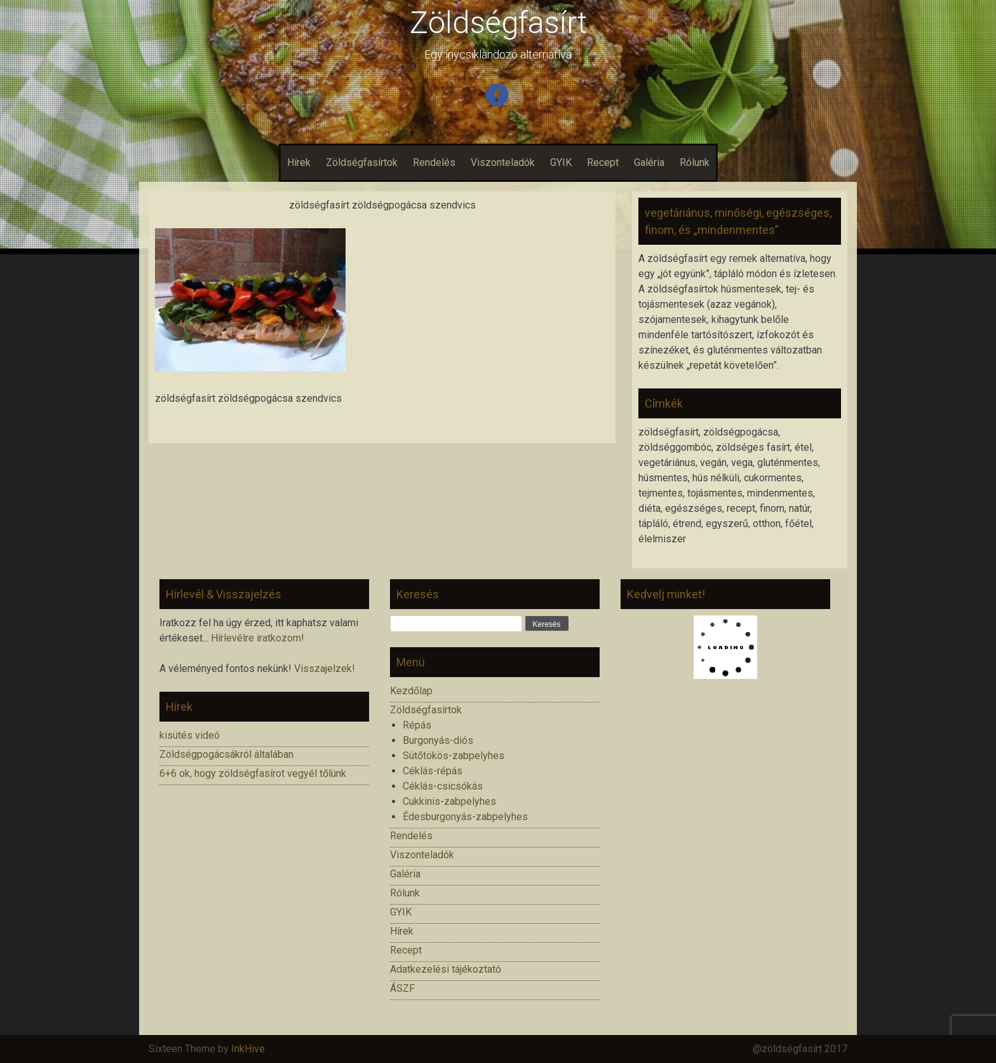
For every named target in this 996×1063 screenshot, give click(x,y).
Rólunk (695, 162)
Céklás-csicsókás (443, 786)
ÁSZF (402, 988)
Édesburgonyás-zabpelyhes (465, 817)
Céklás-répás (432, 771)
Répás (417, 725)
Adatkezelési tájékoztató (445, 969)
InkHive (248, 1049)
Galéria (649, 162)
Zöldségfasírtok (362, 162)
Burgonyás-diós (438, 740)
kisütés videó (189, 735)
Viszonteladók (503, 162)
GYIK (561, 162)
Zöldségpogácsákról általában (226, 754)
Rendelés (434, 162)
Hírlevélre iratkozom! (257, 638)
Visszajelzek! (324, 668)
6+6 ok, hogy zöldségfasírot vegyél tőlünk (252, 773)
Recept (603, 162)
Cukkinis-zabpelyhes (449, 801)
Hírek (299, 162)
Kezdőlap (411, 691)
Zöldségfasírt (498, 22)
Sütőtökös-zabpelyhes (453, 756)
